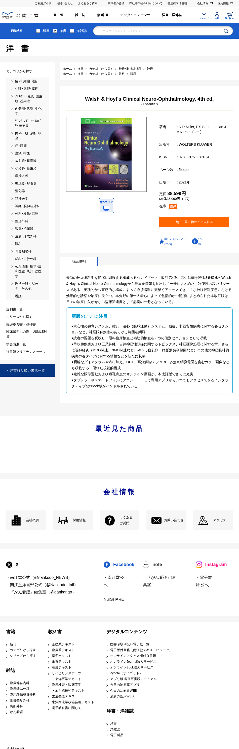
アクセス (219, 520)
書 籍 (58, 15)
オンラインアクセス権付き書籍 (133, 656)
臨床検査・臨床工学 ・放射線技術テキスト (68, 687)
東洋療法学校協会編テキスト (73, 702)
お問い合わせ (64, 3)
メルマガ (204, 18)
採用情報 (223, 3)
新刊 (13, 644)
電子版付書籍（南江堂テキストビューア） (141, 650)
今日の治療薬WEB (123, 690)
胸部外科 (16, 706)
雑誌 (10, 670)
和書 (46, 31)
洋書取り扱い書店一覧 (27, 370)
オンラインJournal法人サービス (133, 661)
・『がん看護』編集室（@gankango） (41, 592)
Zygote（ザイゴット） (126, 673)
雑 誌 (80, 15)
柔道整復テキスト (65, 696)
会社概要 (32, 520)
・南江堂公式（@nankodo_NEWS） (39, 577)
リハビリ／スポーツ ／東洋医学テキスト (66, 676)
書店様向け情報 (177, 3)
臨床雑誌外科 (19, 689)
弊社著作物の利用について (146, 3)
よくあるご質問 (87, 3)
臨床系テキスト (63, 650)
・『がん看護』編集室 (159, 581)
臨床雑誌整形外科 (23, 694)
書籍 (10, 631)
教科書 (55, 631)
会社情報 (202, 3)
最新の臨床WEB (122, 696)
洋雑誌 (81, 31)
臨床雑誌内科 (19, 683)
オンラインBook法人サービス (131, 667)
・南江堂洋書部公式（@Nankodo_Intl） (42, 585)
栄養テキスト (61, 661)
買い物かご (230, 18)
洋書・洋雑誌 (172, 15)
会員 (217, 18)
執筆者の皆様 (116, 3)
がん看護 (16, 712)
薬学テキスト (61, 656)
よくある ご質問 (126, 520)
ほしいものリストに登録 (175, 241)
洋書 (62, 31)
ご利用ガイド (43, 3)
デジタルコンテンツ (135, 15)
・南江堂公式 (114, 581)
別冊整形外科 (19, 700)
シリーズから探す (23, 656)
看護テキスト (61, 667)
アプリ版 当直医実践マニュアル (133, 679)
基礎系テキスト (63, 644)
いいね (200, 241)
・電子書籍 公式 (204, 581)
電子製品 (116, 735)
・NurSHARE (114, 596)
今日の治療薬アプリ (125, 685)
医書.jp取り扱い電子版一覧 (129, 644)
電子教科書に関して (66, 708)
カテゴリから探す (23, 650)
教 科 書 (103, 15)
